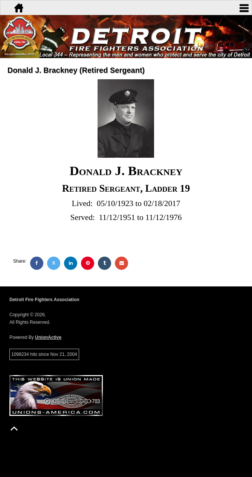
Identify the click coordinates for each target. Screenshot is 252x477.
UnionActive (48, 337)
